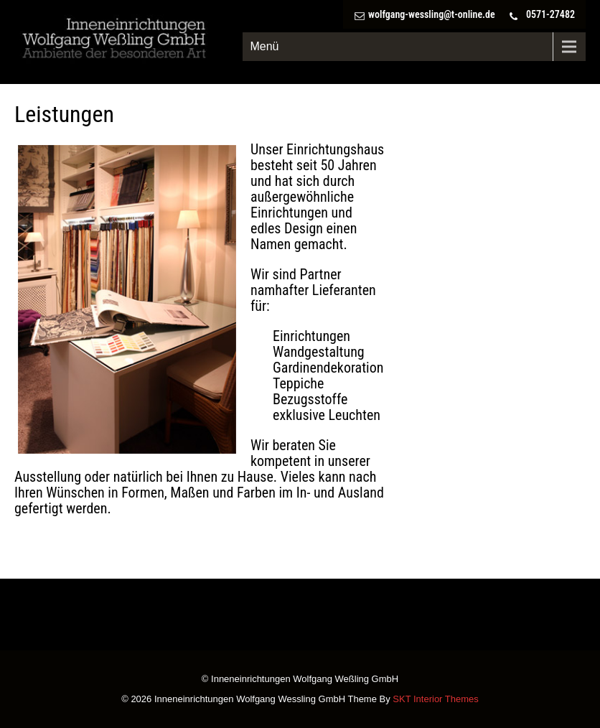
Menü (264, 46)
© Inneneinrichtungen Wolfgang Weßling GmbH (300, 680)
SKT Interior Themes (435, 699)
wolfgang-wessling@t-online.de (431, 14)
